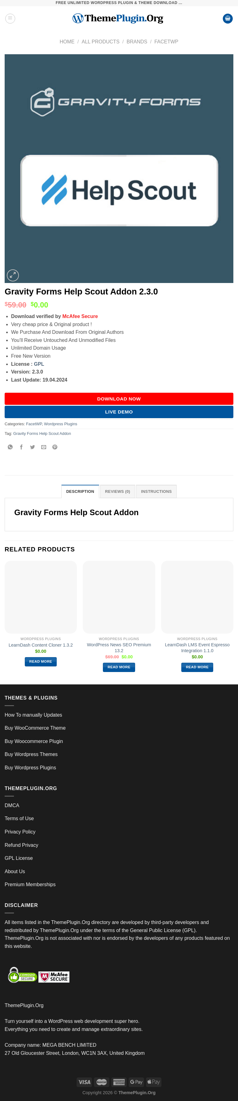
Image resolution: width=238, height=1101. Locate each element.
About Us (15, 871)
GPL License (19, 858)
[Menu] (10, 19)
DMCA (12, 805)
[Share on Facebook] (21, 447)
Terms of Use (19, 818)
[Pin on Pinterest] (55, 447)
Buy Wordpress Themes (31, 754)
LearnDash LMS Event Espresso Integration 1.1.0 (197, 647)
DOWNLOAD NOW (119, 398)
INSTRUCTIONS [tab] (156, 491)
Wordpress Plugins (60, 424)
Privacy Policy (20, 831)
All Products (100, 41)
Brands (137, 41)
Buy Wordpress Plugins (30, 767)
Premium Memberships (30, 884)
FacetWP (166, 41)
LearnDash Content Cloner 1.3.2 (41, 645)
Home (67, 41)
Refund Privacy (21, 845)
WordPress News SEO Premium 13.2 (119, 647)
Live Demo (119, 411)
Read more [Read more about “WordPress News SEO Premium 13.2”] (119, 667)
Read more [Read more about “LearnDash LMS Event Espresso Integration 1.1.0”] (197, 667)
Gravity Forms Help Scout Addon (42, 433)
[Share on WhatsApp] (10, 447)
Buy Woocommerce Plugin (34, 741)
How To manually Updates (33, 715)
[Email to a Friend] (44, 447)
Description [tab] (80, 491)
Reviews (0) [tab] (117, 491)
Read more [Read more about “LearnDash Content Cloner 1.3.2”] (40, 661)
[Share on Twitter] (33, 447)
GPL (39, 364)
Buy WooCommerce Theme (35, 728)
